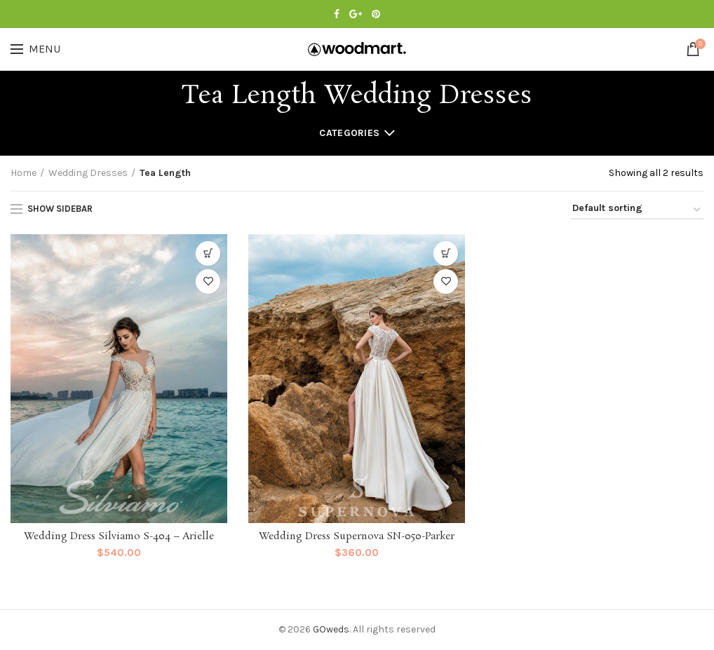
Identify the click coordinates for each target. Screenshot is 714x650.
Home (23, 173)
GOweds (331, 629)
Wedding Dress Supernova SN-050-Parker (356, 536)
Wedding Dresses (88, 173)
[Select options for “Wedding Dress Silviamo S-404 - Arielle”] (208, 253)
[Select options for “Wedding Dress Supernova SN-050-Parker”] (445, 253)
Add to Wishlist (208, 281)
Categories (349, 133)
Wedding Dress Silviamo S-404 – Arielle (119, 536)
